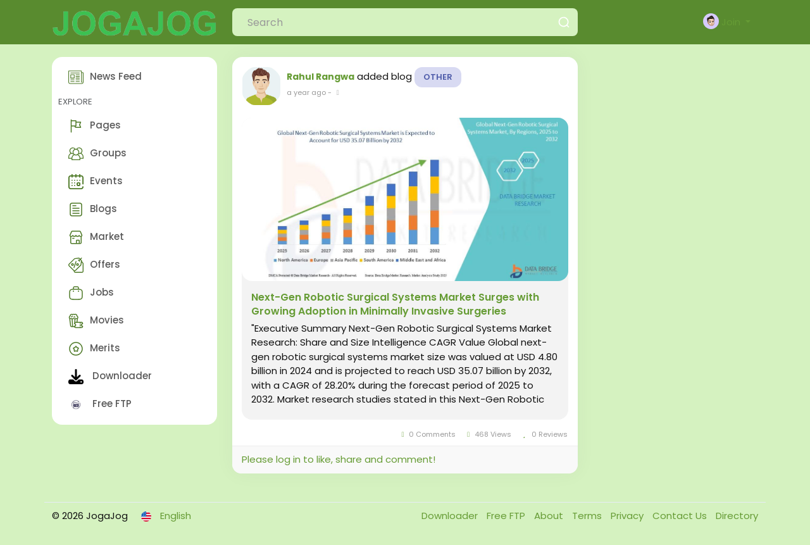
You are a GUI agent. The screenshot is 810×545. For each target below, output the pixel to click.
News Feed (105, 77)
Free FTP (100, 404)
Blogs (92, 209)
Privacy (628, 515)
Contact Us (680, 515)
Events (95, 181)
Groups (97, 153)
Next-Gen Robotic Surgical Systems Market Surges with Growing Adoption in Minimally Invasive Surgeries (395, 304)
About (550, 515)
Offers (94, 265)
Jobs (91, 293)
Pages (94, 126)
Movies (96, 321)
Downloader (110, 376)
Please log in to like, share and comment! (338, 459)
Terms (588, 515)
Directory (737, 515)
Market (96, 237)
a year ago (306, 92)
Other (437, 77)
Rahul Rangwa (320, 76)
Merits (94, 348)
